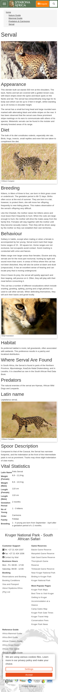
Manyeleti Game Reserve (42, 553)
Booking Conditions (11, 580)
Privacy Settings (29, 686)
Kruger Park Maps (39, 589)
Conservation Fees (40, 620)
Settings (29, 669)
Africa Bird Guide (10, 637)
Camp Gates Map (39, 609)
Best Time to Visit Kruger (42, 593)
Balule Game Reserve (41, 549)
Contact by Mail (11, 557)
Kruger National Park (40, 580)
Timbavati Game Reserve (42, 569)
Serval (11, 24)
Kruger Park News (39, 624)
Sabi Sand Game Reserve (43, 557)
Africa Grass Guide (11, 645)
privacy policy (25, 660)
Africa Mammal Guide (12, 633)
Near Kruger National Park (43, 573)
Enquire (43, 3)
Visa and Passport (10, 584)
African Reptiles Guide (12, 653)
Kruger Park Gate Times (42, 613)
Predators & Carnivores (19, 21)
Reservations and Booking (14, 576)
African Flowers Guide (12, 641)
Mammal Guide (15, 18)
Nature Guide (15, 15)
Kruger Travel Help (39, 616)
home (8, 12)
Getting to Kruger (39, 597)
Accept (28, 674)
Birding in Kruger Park (41, 576)
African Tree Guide (10, 649)
